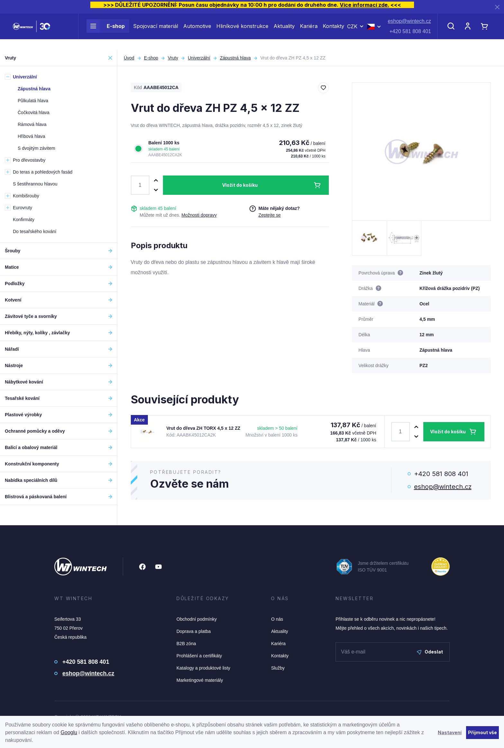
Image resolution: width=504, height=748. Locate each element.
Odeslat (430, 651)
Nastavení (450, 732)
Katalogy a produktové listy (203, 668)
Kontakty (333, 31)
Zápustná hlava (235, 57)
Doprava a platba (193, 631)
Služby (277, 668)
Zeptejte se (269, 215)
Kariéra (309, 31)
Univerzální (199, 57)
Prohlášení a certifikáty (199, 655)
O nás (277, 619)
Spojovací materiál (155, 31)
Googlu (69, 732)
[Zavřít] (497, 7)
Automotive (197, 31)
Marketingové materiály (199, 680)
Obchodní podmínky (196, 619)
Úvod (129, 57)
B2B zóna (186, 643)
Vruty (173, 57)
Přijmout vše (482, 732)
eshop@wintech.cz (409, 26)
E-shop (105, 31)
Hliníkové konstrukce (242, 31)
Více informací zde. (364, 5)
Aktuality (284, 31)
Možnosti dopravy (199, 215)
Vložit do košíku (240, 185)
